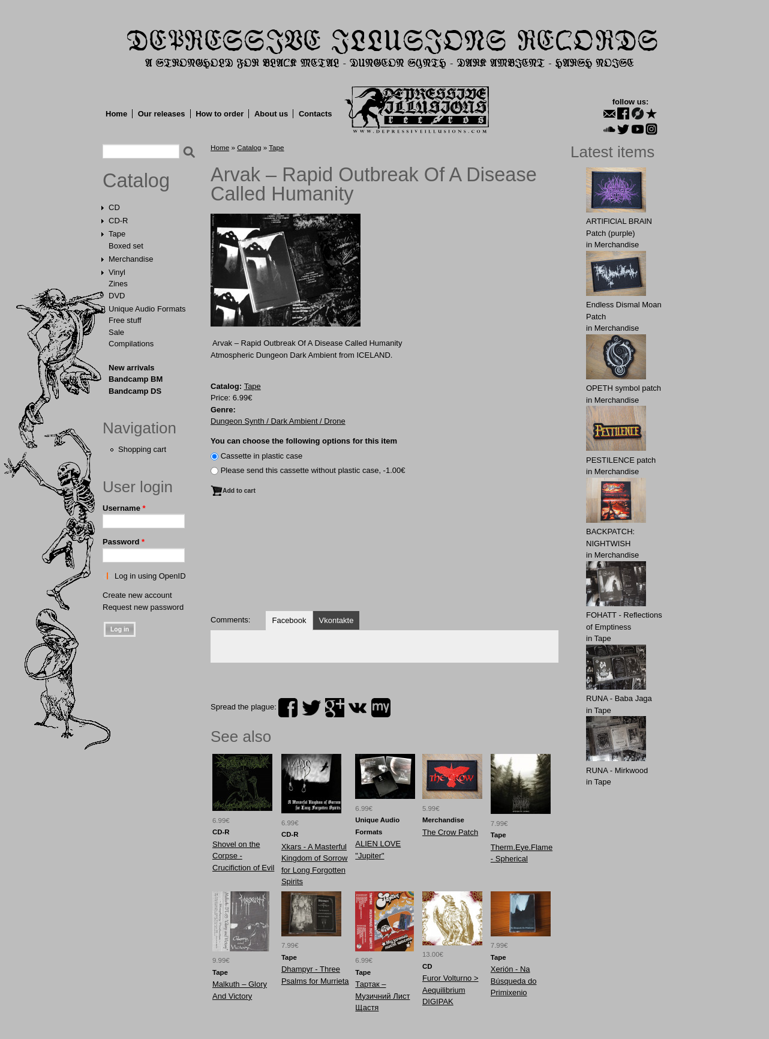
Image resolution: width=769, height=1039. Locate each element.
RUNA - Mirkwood (617, 770)
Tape (117, 233)
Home (116, 113)
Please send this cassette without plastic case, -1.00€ (313, 470)
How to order (220, 113)
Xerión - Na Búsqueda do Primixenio (514, 981)
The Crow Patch (450, 832)
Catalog (136, 180)
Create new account (137, 595)
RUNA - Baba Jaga (619, 698)
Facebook (289, 620)
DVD (117, 295)
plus (334, 707)
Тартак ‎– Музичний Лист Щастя (382, 996)
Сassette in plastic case (262, 455)
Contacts (315, 113)
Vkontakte (336, 620)
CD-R (118, 220)
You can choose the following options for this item (304, 440)
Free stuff (125, 320)
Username (124, 508)
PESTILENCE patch (621, 460)
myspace (380, 707)
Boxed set (126, 245)
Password (124, 541)
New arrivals (132, 367)
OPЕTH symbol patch (623, 388)
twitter (311, 707)
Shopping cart (142, 449)
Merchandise (131, 259)
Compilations (131, 343)
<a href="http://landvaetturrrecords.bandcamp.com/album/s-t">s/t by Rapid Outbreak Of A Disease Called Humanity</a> (384, 559)
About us (271, 113)
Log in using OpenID (150, 575)
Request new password (143, 607)
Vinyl (117, 272)
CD (114, 207)
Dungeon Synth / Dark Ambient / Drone (278, 421)
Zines (118, 283)
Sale (116, 332)
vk (357, 707)
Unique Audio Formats (147, 308)
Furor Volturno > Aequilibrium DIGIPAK (450, 990)
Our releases (161, 113)
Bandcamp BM (136, 379)
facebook (288, 707)
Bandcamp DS (135, 391)
